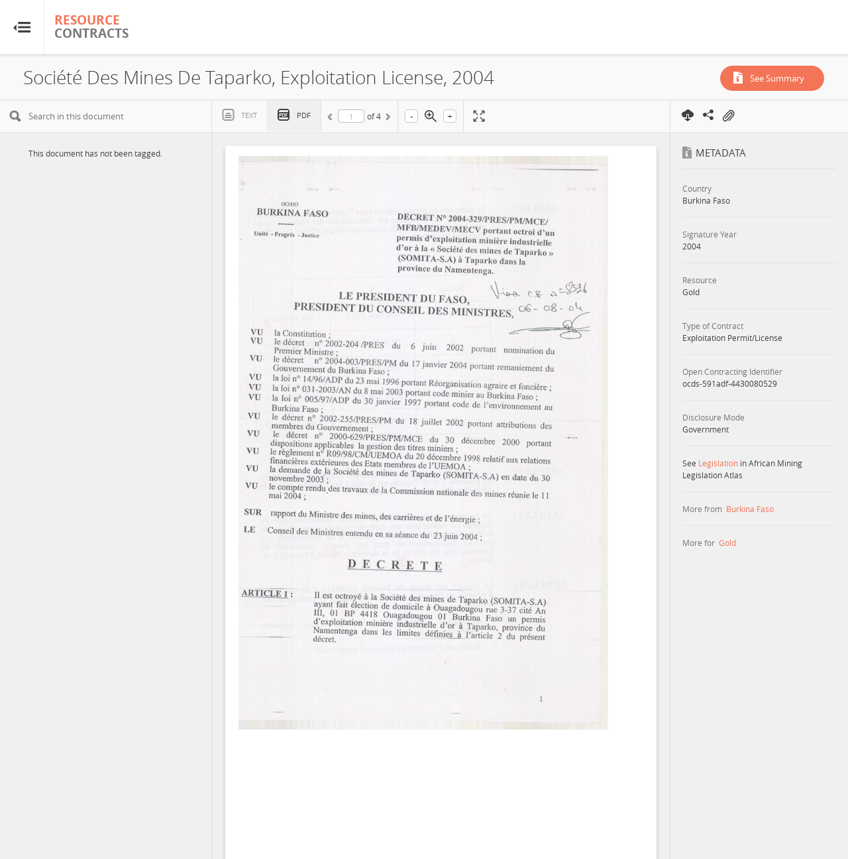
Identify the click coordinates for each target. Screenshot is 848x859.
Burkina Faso (750, 508)
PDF (304, 115)
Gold (727, 542)
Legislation (718, 463)
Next (387, 119)
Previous (332, 119)
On (728, 116)
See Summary (777, 78)
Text (249, 115)
